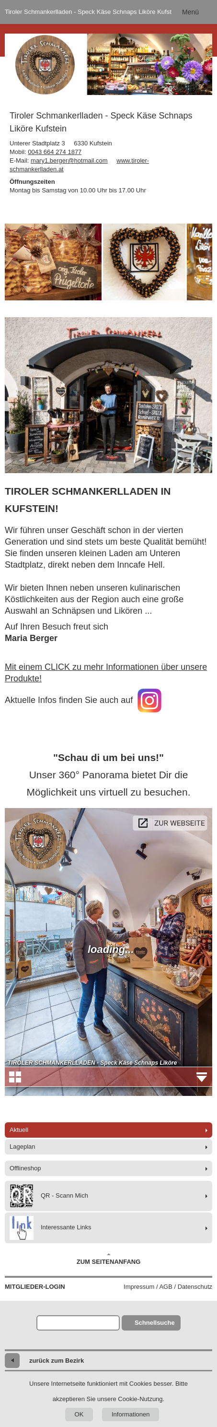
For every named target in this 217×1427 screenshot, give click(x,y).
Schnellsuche (155, 1322)
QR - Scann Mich (49, 1196)
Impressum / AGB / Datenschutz (168, 1286)
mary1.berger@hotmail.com (69, 160)
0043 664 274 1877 (54, 151)
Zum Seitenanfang (109, 1259)
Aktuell (19, 1129)
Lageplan (22, 1146)
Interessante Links (50, 1228)
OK (79, 1414)
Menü (190, 12)
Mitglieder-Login (35, 1286)
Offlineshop (25, 1168)
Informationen (131, 1414)
